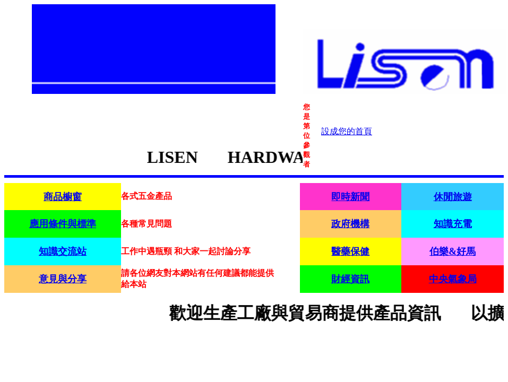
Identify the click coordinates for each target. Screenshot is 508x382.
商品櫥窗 (63, 197)
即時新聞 (350, 197)
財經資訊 (350, 279)
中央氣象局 (453, 279)
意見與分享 (63, 279)
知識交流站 (63, 251)
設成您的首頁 (346, 131)
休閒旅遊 (453, 197)
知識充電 (453, 224)
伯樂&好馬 (452, 251)
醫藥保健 (350, 251)
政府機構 (350, 224)
